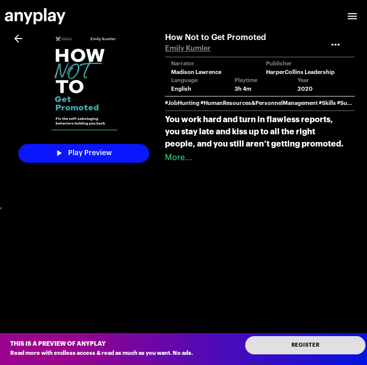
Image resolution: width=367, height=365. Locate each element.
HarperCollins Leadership (300, 72)
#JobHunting (182, 103)
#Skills (327, 103)
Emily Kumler (188, 48)
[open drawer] (352, 16)
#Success (349, 103)
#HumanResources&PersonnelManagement (259, 103)
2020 (305, 89)
